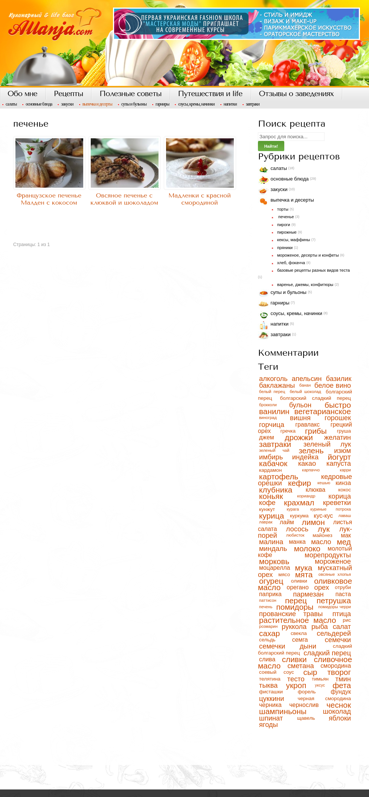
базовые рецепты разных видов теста (313, 270)
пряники (285, 247)
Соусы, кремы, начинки (196, 104)
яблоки (340, 718)
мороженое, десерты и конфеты (308, 255)
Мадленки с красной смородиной (199, 199)
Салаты (11, 104)
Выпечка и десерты (97, 104)
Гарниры (162, 104)
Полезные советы (130, 93)
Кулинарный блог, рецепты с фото (184, 43)
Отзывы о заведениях (296, 93)
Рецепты (68, 93)
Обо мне (22, 93)
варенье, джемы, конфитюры (305, 284)
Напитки (230, 104)
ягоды (268, 724)
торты (282, 209)
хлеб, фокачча (291, 262)
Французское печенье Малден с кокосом (49, 199)
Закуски (67, 104)
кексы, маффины (293, 239)
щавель (311, 718)
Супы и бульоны (133, 104)
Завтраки (252, 104)
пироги (283, 224)
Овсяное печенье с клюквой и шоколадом (124, 199)
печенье (285, 216)
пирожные (287, 232)
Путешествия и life (210, 93)
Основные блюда (39, 104)
